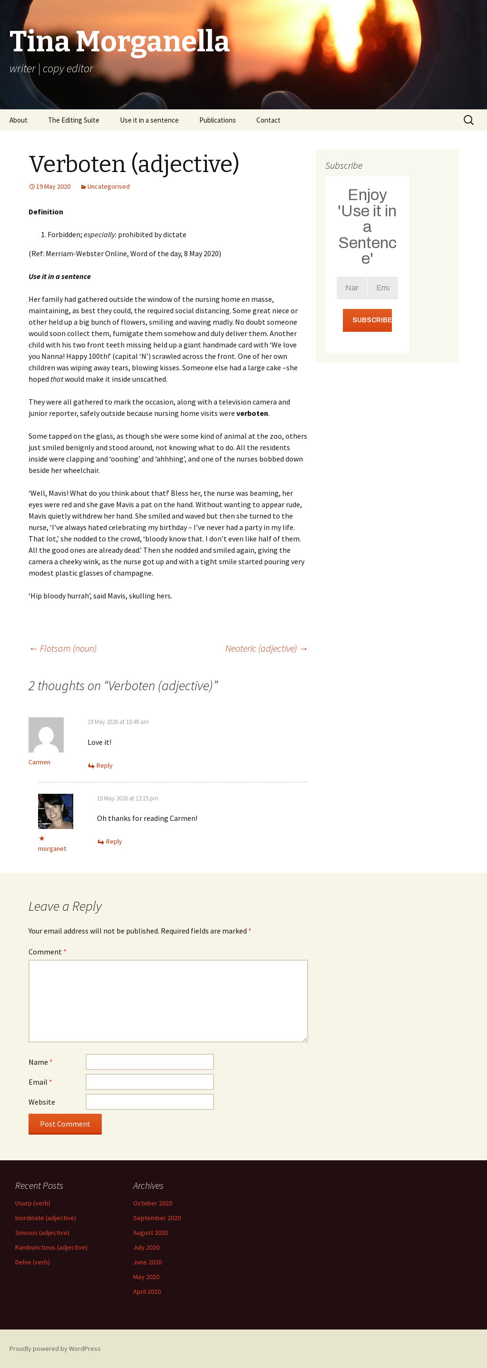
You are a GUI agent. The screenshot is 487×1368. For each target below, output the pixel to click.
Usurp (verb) (32, 1203)
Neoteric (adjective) (266, 648)
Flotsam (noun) (63, 648)
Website (42, 1102)
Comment (48, 951)
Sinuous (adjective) (42, 1232)
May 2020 (146, 1276)
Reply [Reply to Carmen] (105, 765)
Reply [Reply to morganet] (114, 841)
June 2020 (147, 1262)
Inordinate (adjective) (45, 1218)
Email (40, 1082)
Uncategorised (109, 186)
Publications (217, 120)
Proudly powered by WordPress (55, 1348)
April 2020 (147, 1291)
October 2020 (152, 1203)
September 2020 (157, 1218)
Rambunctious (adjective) (51, 1247)
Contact (268, 120)
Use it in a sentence (149, 120)
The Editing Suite (73, 120)
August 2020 (150, 1232)
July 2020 (146, 1247)
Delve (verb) (32, 1262)
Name (41, 1062)
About (19, 120)
